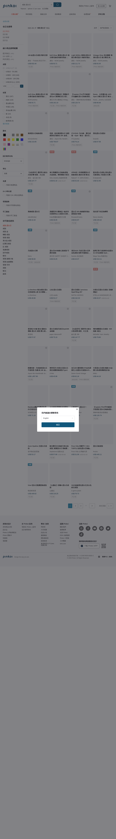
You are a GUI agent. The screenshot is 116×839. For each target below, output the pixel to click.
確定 (58, 425)
